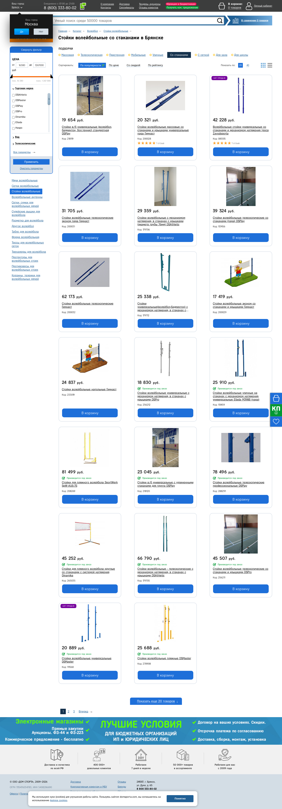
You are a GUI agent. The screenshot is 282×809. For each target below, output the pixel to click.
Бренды (122, 786)
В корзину (90, 152)
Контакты (106, 7)
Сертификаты (126, 7)
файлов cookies (58, 800)
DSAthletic (21, 94)
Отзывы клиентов (148, 7)
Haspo (18, 127)
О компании (107, 4)
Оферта (14, 793)
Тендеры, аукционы (149, 4)
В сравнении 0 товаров (254, 20)
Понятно (180, 798)
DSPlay (19, 106)
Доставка (124, 4)
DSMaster (20, 100)
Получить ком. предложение (182, 7)
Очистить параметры (31, 168)
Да (21, 31)
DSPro (18, 111)
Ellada (18, 122)
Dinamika (20, 117)
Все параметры (22, 152)
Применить (31, 161)
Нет (41, 31)
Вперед (83, 711)
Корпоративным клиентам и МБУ (88, 786)
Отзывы (122, 781)
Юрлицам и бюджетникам (181, 4)
